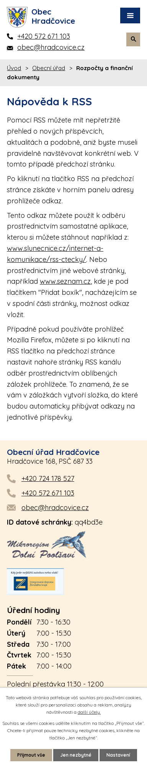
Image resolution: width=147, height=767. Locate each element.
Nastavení (118, 755)
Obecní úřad (48, 68)
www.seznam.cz (65, 281)
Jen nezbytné (75, 755)
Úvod (14, 68)
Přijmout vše (31, 755)
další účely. (89, 712)
